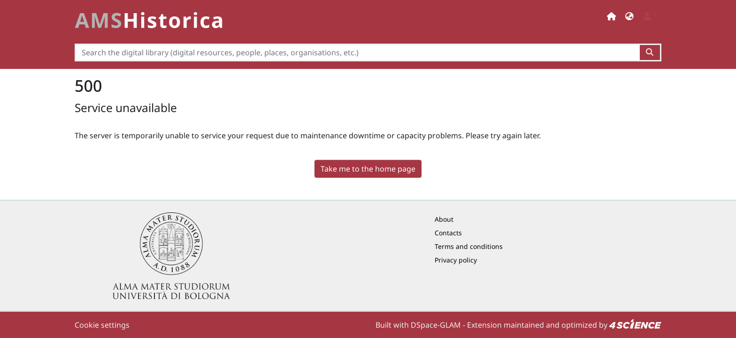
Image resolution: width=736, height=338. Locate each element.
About (444, 219)
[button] (629, 16)
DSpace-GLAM (436, 325)
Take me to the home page (368, 169)
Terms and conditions (469, 246)
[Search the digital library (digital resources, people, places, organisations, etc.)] (357, 52)
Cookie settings (102, 325)
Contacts (448, 232)
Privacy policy (456, 259)
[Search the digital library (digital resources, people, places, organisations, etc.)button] (650, 52)
